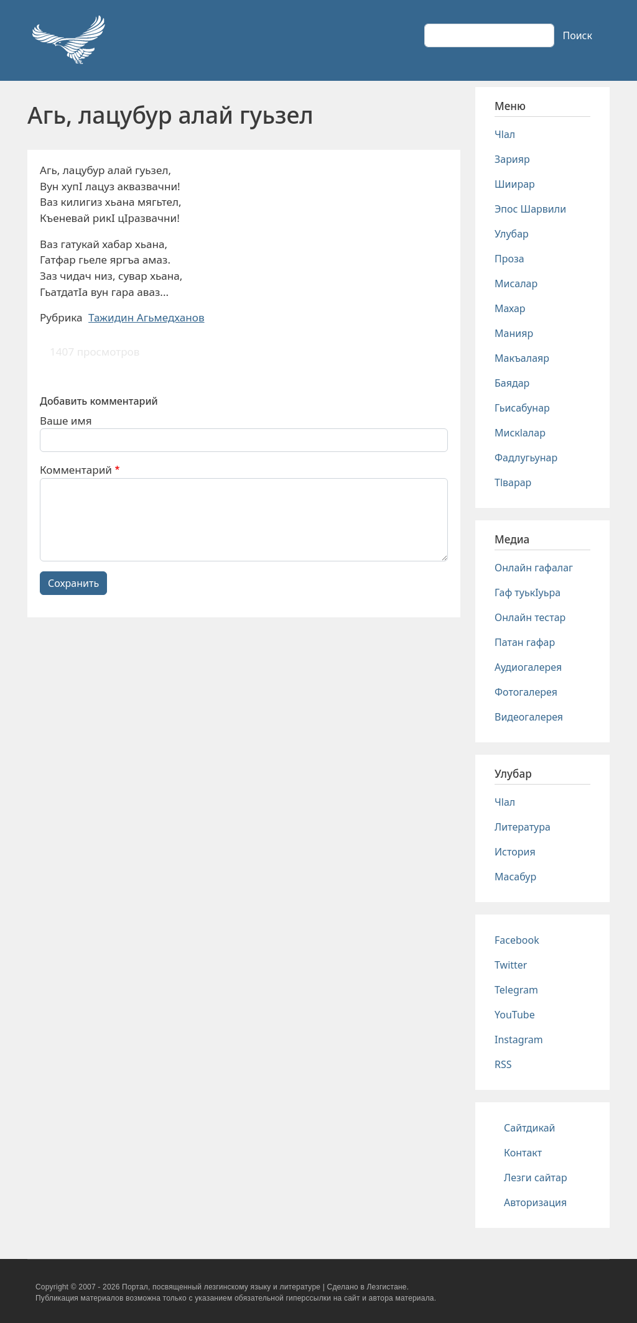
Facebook (517, 940)
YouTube (515, 1014)
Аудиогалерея (528, 667)
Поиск (577, 35)
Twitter (511, 965)
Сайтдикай (530, 1128)
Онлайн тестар (530, 617)
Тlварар (513, 482)
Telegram (516, 990)
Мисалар (516, 283)
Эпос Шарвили (530, 209)
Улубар (512, 234)
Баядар (512, 383)
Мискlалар (520, 433)
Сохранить (73, 583)
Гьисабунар (522, 408)
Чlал (505, 134)
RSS (503, 1064)
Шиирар (515, 184)
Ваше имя (66, 420)
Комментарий (76, 470)
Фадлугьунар (526, 457)
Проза (509, 258)
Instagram (519, 1039)
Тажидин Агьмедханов (146, 317)
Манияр (514, 333)
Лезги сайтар (535, 1177)
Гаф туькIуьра (527, 592)
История (515, 852)
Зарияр (512, 159)
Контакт (523, 1152)
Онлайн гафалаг (534, 567)
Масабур (515, 876)
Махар (510, 308)
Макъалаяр (522, 358)
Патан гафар (525, 642)
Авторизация (535, 1202)
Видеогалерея (529, 717)
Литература (523, 827)
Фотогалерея (526, 692)
